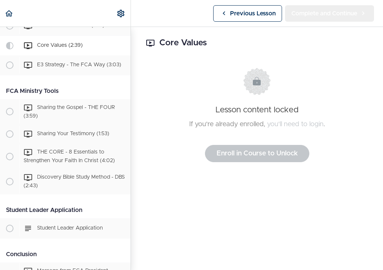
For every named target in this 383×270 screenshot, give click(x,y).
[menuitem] (121, 13)
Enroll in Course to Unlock (257, 153)
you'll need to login (295, 124)
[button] (9, 13)
